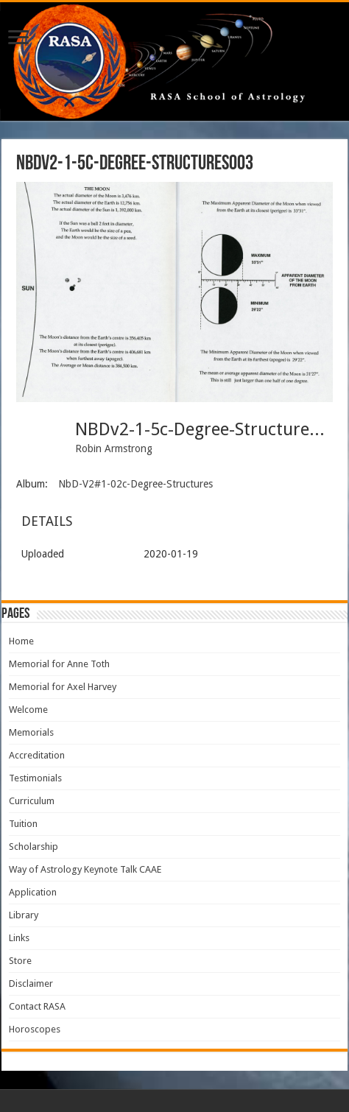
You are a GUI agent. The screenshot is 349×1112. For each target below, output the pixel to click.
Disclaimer (31, 983)
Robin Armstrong (113, 448)
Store (20, 960)
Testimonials (35, 778)
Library (23, 915)
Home (21, 641)
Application (33, 892)
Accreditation (37, 755)
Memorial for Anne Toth (59, 663)
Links (19, 937)
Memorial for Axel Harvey (62, 686)
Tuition (23, 823)
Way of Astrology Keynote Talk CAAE (85, 869)
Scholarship (33, 846)
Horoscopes (34, 1029)
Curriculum (31, 800)
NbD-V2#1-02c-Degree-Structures (135, 484)
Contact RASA (37, 1006)
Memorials (31, 732)
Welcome (28, 709)
